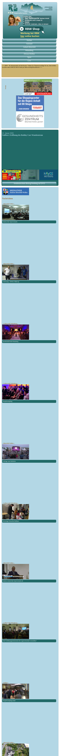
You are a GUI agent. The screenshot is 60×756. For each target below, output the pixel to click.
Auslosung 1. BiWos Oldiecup (11, 281)
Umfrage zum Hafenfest (9, 461)
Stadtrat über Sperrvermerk (10, 222)
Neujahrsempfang (7, 401)
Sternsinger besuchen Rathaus (11, 521)
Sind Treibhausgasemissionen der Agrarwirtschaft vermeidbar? (20, 641)
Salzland (29, 44)
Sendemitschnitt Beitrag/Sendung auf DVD (29, 183)
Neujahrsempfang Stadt (9, 700)
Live (29, 61)
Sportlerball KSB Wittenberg (10, 341)
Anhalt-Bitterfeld (29, 47)
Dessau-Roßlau (29, 54)
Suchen (29, 40)
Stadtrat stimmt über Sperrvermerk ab (13, 581)
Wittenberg (29, 50)
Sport (29, 57)
